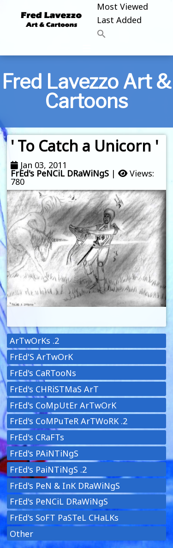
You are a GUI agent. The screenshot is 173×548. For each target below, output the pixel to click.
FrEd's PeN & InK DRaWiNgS (65, 485)
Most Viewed (122, 6)
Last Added (119, 19)
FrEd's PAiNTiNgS (44, 453)
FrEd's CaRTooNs (43, 372)
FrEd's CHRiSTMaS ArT (54, 389)
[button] (122, 34)
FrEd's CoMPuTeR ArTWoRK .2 (68, 420)
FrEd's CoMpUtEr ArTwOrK (63, 405)
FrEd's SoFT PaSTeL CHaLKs (64, 517)
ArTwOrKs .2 (34, 340)
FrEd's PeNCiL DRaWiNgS (60, 173)
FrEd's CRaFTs (37, 437)
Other (21, 533)
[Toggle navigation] (87, 48)
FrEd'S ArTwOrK (41, 356)
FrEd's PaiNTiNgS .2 (48, 469)
